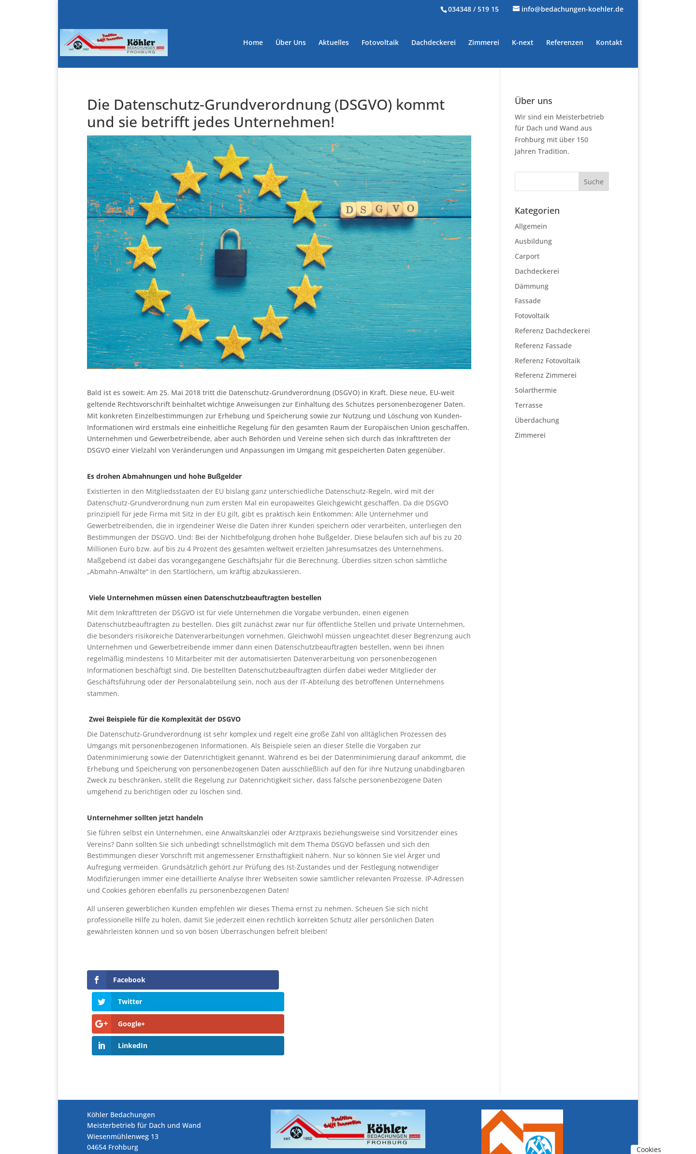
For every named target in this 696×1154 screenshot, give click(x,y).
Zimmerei (483, 43)
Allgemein (531, 226)
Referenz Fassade (543, 345)
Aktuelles (334, 43)
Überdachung (537, 420)
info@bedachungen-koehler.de (161, 1124)
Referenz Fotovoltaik (547, 360)
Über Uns (291, 43)
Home (253, 43)
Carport (527, 256)
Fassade (528, 300)
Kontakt (609, 43)
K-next (523, 43)
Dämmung (532, 286)
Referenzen (564, 43)
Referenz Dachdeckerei (552, 330)
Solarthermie (536, 390)
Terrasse (529, 405)
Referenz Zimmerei (546, 375)
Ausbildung (533, 241)
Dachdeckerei (433, 43)
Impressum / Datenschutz (129, 1146)
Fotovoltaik (380, 43)
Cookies (649, 1149)
